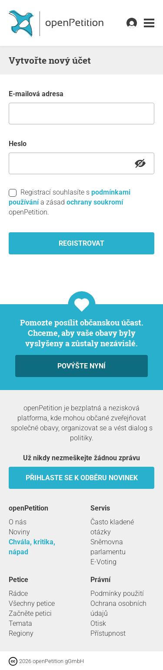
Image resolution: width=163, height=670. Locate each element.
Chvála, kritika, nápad (32, 547)
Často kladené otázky (112, 527)
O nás (18, 522)
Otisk (98, 623)
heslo (18, 144)
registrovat (81, 243)
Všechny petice (32, 603)
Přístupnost (108, 633)
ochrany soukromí (95, 202)
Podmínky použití (117, 593)
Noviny (19, 532)
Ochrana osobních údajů (118, 608)
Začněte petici (30, 613)
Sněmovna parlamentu (108, 547)
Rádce (18, 593)
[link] (149, 23)
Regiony (21, 633)
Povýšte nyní (81, 366)
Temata (20, 623)
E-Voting (103, 562)
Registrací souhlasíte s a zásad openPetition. (69, 202)
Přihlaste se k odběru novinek (82, 478)
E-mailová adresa (36, 94)
